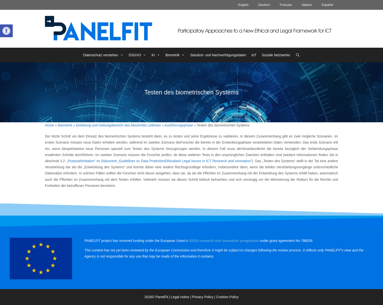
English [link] (243, 5)
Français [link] (286, 5)
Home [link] (49, 125)
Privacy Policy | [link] (204, 297)
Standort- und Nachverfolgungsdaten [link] (218, 55)
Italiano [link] (307, 5)
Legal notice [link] (180, 297)
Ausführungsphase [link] (179, 125)
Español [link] (327, 5)
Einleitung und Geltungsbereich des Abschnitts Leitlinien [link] (118, 125)
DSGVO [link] (139, 55)
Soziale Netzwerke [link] (276, 55)
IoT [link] (253, 55)
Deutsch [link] (264, 5)
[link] (6, 30)
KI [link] (157, 55)
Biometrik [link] (176, 55)
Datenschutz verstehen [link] (104, 55)
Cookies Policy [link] (227, 297)
